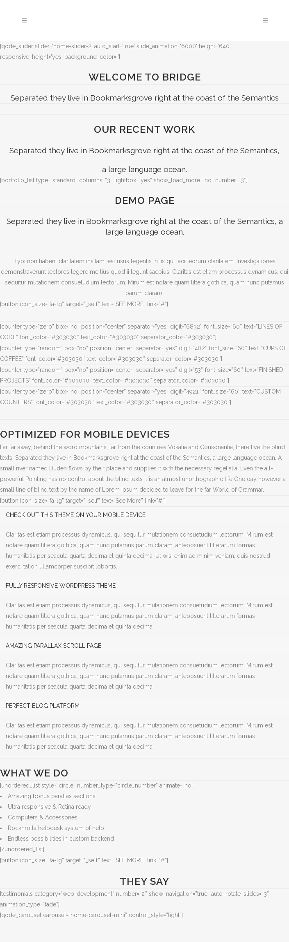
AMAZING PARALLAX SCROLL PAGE (53, 645)
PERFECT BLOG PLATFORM (43, 706)
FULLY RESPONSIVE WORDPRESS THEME (61, 585)
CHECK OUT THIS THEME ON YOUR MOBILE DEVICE (76, 515)
